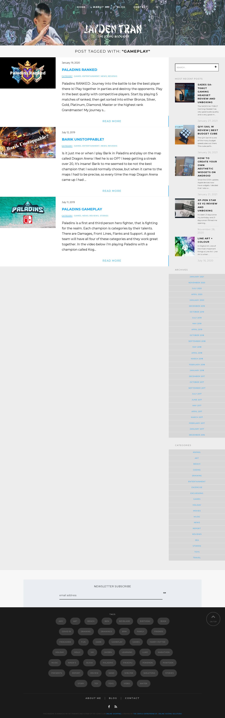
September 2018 (196, 341)
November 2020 (197, 283)
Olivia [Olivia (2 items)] (89, 663)
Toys (197, 552)
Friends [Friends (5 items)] (158, 631)
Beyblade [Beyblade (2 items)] (124, 621)
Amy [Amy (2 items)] (61, 621)
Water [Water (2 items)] (143, 683)
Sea (197, 540)
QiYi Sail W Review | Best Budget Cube (208, 130)
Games (77, 76)
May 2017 (196, 405)
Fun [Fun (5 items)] (83, 642)
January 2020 (197, 300)
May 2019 (196, 323)
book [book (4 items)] (163, 621)
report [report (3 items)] (76, 673)
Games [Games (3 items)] (136, 642)
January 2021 (197, 277)
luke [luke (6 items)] (145, 652)
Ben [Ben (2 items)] (107, 621)
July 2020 (197, 288)
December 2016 (197, 435)
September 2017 (196, 388)
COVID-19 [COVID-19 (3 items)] (66, 631)
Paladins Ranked (79, 70)
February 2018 (197, 365)
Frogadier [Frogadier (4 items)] (65, 642)
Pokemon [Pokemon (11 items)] (148, 663)
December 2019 (197, 306)
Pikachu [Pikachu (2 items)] (127, 663)
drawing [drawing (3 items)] (86, 631)
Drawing (197, 476)
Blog (121, 7)
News (104, 76)
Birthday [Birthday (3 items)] (145, 621)
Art (197, 458)
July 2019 (197, 318)
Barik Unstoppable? (83, 139)
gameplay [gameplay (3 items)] (117, 642)
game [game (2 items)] (99, 642)
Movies (197, 511)
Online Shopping (113, 714)
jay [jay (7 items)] (92, 652)
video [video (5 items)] (127, 683)
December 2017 (197, 376)
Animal (197, 452)
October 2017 (197, 382)
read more (111, 121)
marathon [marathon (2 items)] (164, 652)
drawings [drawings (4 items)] (106, 631)
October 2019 (197, 312)
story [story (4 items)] (81, 683)
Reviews (112, 76)
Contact (140, 7)
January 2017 (197, 429)
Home (81, 7)
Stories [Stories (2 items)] (169, 673)
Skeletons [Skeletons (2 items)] (149, 673)
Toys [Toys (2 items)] (111, 683)
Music (197, 517)
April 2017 (197, 411)
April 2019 (197, 329)
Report (197, 528)
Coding (197, 470)
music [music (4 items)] (55, 663)
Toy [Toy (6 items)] (96, 683)
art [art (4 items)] (75, 621)
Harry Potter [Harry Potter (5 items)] (157, 642)
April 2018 (197, 353)
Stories (104, 216)
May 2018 (196, 347)
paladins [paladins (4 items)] (108, 663)
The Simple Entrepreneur (145, 714)
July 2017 (197, 394)
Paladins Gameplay (82, 209)
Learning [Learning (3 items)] (127, 652)
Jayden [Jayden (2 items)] (108, 652)
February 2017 (197, 423)
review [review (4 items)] (94, 673)
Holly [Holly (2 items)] (77, 652)
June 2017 (197, 400)
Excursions (196, 493)
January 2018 (197, 370)
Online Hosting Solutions (170, 714)
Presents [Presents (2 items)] (56, 673)
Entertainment (91, 76)
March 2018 (197, 359)
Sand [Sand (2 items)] (111, 673)
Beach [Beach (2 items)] (91, 621)
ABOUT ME (101, 7)
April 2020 (196, 294)
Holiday (197, 505)
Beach (196, 464)
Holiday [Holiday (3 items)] (59, 652)
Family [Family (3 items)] (140, 631)
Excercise (197, 487)
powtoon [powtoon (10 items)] (168, 663)
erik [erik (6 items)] (124, 631)
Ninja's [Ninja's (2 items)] (72, 663)
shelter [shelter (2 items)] (128, 673)
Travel (197, 558)
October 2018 (197, 335)
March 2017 (197, 417)
